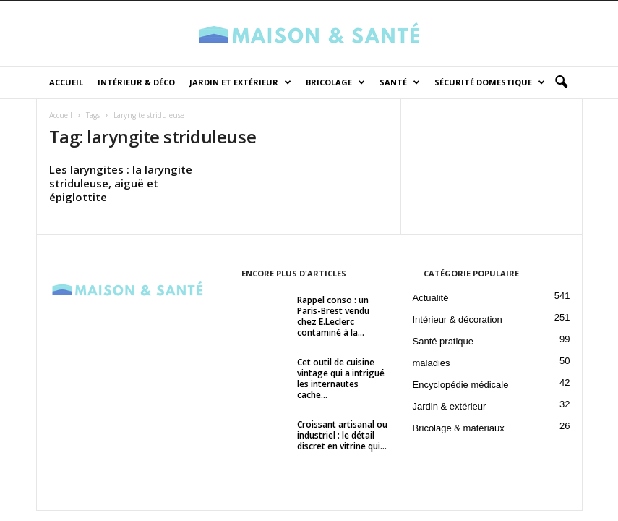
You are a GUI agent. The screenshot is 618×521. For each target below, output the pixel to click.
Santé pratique (443, 341)
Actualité (431, 297)
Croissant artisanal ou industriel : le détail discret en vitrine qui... (342, 435)
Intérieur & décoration (457, 319)
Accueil (66, 82)
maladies (431, 362)
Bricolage (335, 82)
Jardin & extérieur (449, 406)
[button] (561, 82)
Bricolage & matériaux (459, 428)
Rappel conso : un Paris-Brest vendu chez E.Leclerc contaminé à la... (333, 316)
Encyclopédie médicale (461, 384)
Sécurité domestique (489, 82)
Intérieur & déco (136, 82)
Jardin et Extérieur (240, 82)
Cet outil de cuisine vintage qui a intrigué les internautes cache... (341, 378)
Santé (399, 82)
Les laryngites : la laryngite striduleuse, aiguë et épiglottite (120, 183)
